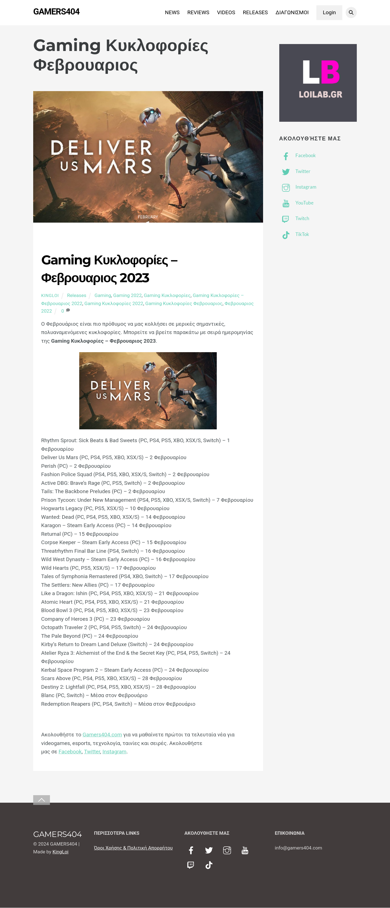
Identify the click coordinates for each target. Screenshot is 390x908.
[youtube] (246, 850)
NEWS (172, 12)
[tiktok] (210, 865)
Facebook (70, 752)
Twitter (92, 752)
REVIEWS (198, 12)
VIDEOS (226, 12)
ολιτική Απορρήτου (152, 848)
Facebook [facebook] (297, 156)
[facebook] (192, 850)
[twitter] (210, 850)
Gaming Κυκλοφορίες (167, 295)
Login (329, 12)
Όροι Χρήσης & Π (112, 848)
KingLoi (50, 295)
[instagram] (228, 850)
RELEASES (255, 12)
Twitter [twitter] (294, 171)
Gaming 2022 (127, 295)
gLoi (64, 852)
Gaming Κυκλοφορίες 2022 (113, 303)
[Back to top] (41, 800)
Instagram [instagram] (297, 187)
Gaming (103, 295)
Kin (55, 852)
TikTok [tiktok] (294, 234)
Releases (76, 295)
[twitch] (192, 865)
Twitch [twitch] (294, 218)
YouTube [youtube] (296, 203)
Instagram (114, 752)
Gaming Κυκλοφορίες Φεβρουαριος (184, 303)
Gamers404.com (102, 735)
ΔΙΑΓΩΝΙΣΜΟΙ (292, 12)
